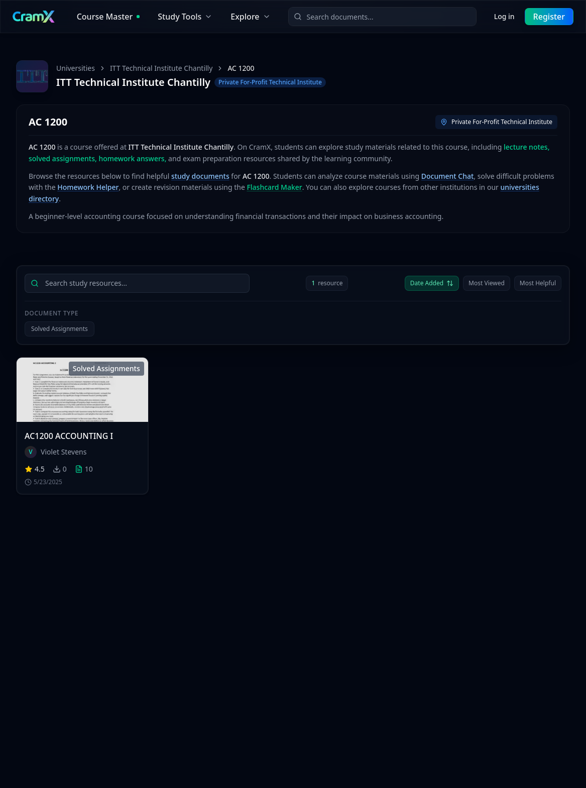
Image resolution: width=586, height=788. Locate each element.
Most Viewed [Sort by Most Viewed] (486, 283)
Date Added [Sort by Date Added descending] (431, 283)
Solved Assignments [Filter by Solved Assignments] (59, 328)
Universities (75, 68)
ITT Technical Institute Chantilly (161, 68)
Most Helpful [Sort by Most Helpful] (538, 283)
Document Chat (447, 176)
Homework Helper (88, 187)
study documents (200, 176)
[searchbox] (137, 283)
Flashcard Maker (274, 187)
